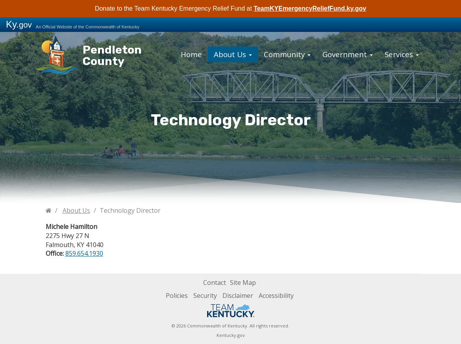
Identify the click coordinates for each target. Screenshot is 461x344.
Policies (177, 295)
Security (205, 295)
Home (204, 52)
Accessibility (276, 295)
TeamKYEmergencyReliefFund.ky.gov (310, 8)
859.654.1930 (84, 253)
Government (342, 52)
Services (390, 52)
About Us (241, 52)
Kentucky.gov (231, 335)
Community (289, 52)
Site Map (243, 282)
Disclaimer (237, 295)
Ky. (19, 24)
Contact (214, 282)
